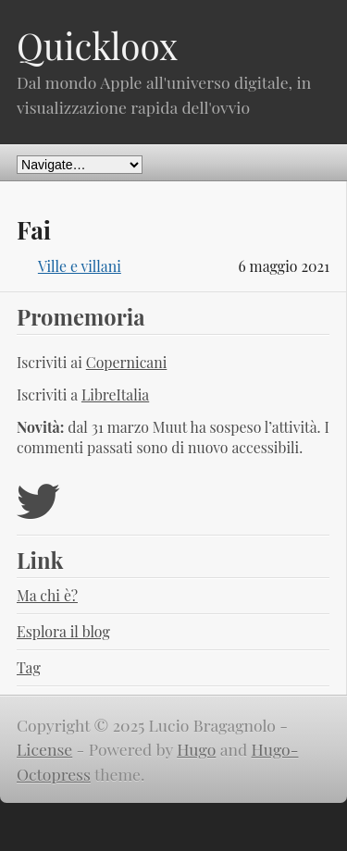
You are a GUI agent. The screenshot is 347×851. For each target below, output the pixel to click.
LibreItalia (115, 394)
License (44, 748)
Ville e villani (79, 266)
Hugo (196, 748)
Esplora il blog (63, 631)
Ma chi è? (47, 595)
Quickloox (97, 45)
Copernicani (126, 362)
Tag (29, 667)
